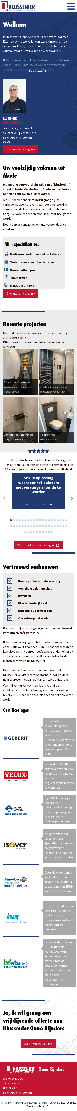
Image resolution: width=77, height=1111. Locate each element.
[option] (38, 491)
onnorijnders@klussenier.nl (19, 137)
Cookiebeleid (30, 1102)
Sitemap (43, 1102)
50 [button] (53, 533)
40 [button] (68, 527)
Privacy (18, 1102)
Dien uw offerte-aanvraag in (38, 545)
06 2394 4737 (29, 133)
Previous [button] (5, 499)
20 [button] (68, 521)
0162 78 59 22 (11, 133)
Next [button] (72, 499)
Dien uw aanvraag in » (21, 149)
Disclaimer (6, 1102)
